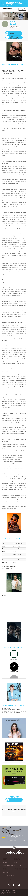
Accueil (5, 8)
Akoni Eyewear (14, 659)
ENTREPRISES (6, 872)
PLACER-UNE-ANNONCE (20, 869)
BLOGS (15, 862)
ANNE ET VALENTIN (14, 671)
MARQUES (5, 869)
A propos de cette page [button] (22, 9)
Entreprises (10, 8)
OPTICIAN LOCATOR (8, 865)
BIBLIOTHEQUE (18, 865)
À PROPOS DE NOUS (8, 875)
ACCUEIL (5, 862)
